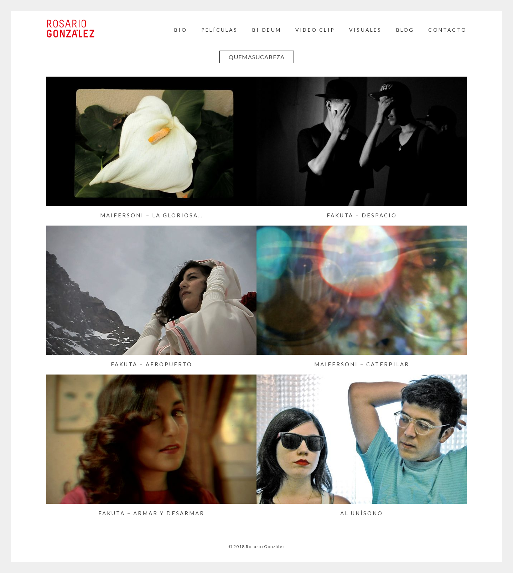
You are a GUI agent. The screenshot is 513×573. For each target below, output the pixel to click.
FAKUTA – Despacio (362, 215)
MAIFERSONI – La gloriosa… (151, 215)
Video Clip (315, 30)
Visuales (365, 30)
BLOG (405, 30)
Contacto (447, 30)
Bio (180, 30)
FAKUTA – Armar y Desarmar (151, 513)
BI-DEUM (266, 30)
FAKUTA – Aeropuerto (151, 364)
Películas (219, 30)
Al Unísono (361, 513)
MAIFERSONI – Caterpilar (361, 364)
